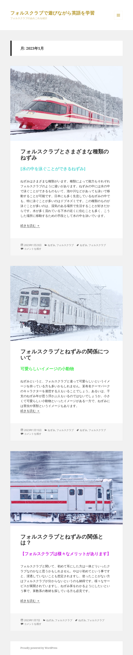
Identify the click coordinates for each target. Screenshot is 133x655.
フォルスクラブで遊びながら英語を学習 (52, 13)
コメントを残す (32, 249)
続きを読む (30, 225)
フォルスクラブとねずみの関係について (64, 354)
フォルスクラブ (65, 245)
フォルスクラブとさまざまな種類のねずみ (64, 154)
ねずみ (51, 245)
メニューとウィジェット (118, 19)
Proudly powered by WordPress (38, 648)
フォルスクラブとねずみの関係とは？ (61, 539)
